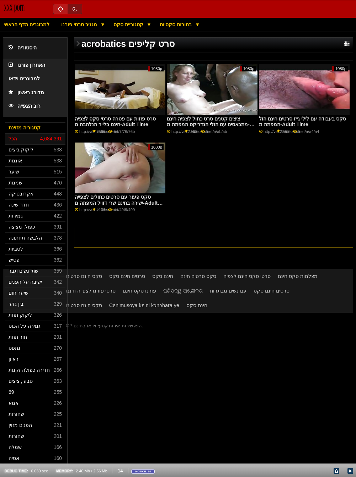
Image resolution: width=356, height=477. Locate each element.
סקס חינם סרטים (84, 276)
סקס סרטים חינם (198, 276)
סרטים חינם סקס (127, 276)
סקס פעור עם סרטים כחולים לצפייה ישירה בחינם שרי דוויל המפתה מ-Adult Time (116, 202)
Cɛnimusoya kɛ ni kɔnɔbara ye (144, 305)
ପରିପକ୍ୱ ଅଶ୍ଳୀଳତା (183, 291)
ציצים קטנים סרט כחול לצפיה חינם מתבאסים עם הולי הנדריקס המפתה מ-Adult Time (208, 124)
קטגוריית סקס (129, 24)
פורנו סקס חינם (139, 291)
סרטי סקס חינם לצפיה (247, 276)
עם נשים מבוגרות (228, 291)
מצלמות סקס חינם (298, 276)
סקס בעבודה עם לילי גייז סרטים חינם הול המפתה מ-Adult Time (302, 122)
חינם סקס (162, 276)
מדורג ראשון (26, 92)
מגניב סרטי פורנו (80, 24)
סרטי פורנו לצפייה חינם (91, 291)
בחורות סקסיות (176, 24)
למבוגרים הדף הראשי (26, 24)
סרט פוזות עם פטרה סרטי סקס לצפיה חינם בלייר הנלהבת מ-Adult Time (115, 122)
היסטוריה (23, 47)
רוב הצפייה (25, 106)
